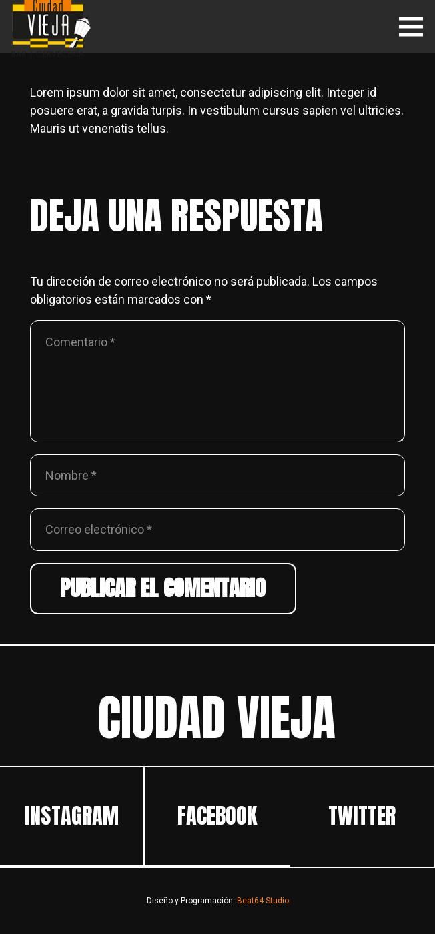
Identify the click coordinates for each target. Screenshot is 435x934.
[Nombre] (217, 475)
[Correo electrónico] (217, 529)
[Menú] (411, 26)
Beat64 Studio (263, 900)
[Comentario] (217, 381)
